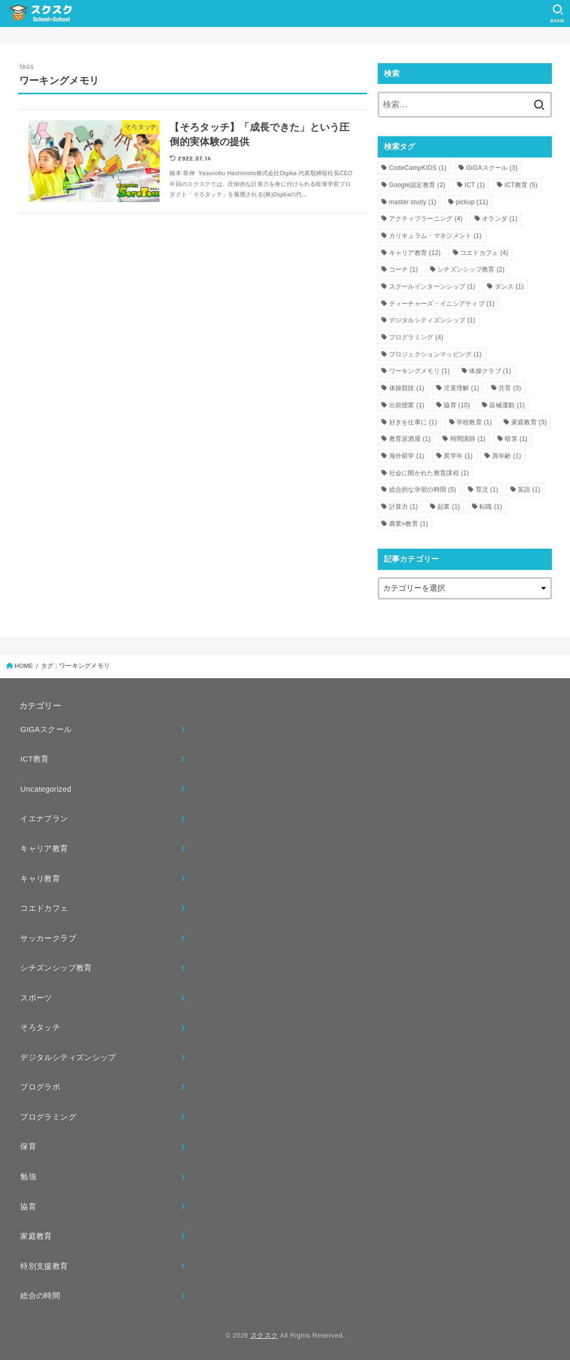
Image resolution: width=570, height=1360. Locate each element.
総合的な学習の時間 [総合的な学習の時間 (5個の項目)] (423, 489)
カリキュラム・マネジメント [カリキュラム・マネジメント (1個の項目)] (435, 235)
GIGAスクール (46, 729)
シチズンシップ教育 (56, 968)
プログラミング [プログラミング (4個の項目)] (416, 337)
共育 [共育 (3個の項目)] (509, 388)
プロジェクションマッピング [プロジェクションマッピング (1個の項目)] (435, 354)
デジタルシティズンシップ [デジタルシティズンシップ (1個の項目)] (432, 320)
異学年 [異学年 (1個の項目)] (458, 456)
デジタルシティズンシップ (68, 1057)
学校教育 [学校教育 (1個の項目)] (474, 422)
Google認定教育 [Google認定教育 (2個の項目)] (417, 185)
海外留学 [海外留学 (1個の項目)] (406, 456)
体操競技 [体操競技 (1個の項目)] (406, 388)
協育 (28, 1206)
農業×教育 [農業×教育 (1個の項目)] (409, 523)
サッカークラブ (48, 938)
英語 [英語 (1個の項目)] (529, 489)
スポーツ (36, 998)
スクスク (264, 1335)
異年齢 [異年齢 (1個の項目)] (506, 456)
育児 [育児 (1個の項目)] (487, 489)
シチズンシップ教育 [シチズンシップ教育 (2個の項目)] (471, 269)
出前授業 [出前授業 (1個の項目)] (406, 405)
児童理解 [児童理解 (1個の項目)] (461, 388)
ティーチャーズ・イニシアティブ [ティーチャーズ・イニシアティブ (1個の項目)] (442, 303)
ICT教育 (34, 759)
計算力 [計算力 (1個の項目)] (403, 506)
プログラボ (40, 1087)
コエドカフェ (44, 908)
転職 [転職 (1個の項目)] (490, 506)
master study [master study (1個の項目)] (413, 202)
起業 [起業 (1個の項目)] (448, 506)
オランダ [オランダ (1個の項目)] (499, 218)
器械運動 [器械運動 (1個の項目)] (506, 405)
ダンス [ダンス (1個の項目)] (509, 286)
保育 (28, 1146)
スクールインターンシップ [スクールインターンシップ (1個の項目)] (432, 286)
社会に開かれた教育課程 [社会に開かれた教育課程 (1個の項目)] (429, 473)
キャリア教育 (44, 848)
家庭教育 (36, 1236)
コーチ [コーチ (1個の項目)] (403, 269)
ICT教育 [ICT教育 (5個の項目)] (520, 185)
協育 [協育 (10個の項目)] (457, 405)
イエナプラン (44, 818)
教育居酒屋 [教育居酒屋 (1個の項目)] (410, 438)
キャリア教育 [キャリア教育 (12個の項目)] (415, 252)
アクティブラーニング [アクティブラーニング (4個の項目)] (426, 218)
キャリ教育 (40, 879)
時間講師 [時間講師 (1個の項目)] (468, 438)
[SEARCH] (557, 13)
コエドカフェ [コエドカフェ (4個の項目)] (484, 252)
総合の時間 (40, 1296)
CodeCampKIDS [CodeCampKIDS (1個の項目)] (418, 167)
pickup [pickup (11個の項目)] (471, 202)
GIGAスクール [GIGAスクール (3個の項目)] (492, 167)
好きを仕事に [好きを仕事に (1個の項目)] (413, 422)
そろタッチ (40, 1027)
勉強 (28, 1176)
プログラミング (48, 1117)
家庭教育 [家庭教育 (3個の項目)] (529, 422)
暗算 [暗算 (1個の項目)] (516, 438)
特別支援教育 (44, 1266)
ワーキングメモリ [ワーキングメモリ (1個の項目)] (419, 371)
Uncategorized (45, 789)
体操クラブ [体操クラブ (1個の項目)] (490, 371)
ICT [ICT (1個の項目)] (475, 185)
